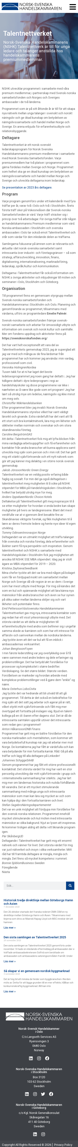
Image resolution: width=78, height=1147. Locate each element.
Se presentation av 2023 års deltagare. (27, 187)
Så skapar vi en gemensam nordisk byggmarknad (37, 971)
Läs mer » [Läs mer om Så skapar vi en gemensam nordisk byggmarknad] (10, 991)
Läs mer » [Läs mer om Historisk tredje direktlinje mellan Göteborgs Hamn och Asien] (10, 927)
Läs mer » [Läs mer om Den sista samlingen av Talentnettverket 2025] (10, 961)
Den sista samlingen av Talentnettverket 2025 (35, 937)
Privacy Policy (63, 1145)
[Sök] (70, 886)
